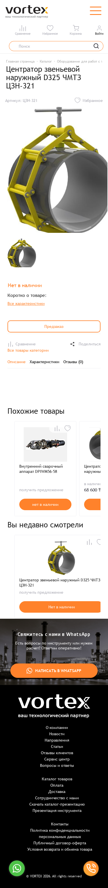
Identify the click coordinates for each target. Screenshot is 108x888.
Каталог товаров (57, 779)
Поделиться (85, 344)
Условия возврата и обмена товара (59, 849)
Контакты (60, 824)
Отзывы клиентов (57, 752)
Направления (57, 740)
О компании (57, 727)
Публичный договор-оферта (59, 843)
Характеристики (44, 361)
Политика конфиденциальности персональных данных (60, 833)
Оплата (56, 785)
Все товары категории (28, 350)
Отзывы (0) (73, 361)
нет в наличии (45, 504)
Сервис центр (57, 759)
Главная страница (20, 61)
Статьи (57, 746)
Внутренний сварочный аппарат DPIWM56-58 (41, 469)
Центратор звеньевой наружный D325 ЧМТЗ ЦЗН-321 (59, 582)
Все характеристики (26, 303)
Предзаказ (53, 326)
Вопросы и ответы (57, 765)
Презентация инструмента (57, 810)
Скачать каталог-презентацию (57, 804)
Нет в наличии (61, 607)
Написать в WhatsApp (53, 671)
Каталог (46, 61)
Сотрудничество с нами (57, 798)
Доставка (56, 791)
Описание (16, 361)
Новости (57, 734)
